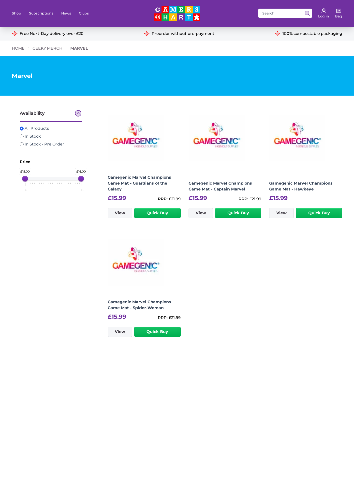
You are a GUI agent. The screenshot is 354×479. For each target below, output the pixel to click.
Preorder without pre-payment (183, 33)
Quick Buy (157, 213)
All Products (34, 128)
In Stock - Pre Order (42, 144)
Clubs (84, 13)
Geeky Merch (47, 48)
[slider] (25, 179)
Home (18, 48)
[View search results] (305, 13)
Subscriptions (41, 13)
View (120, 213)
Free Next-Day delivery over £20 (52, 33)
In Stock (30, 136)
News (66, 13)
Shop (16, 13)
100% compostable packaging (312, 33)
